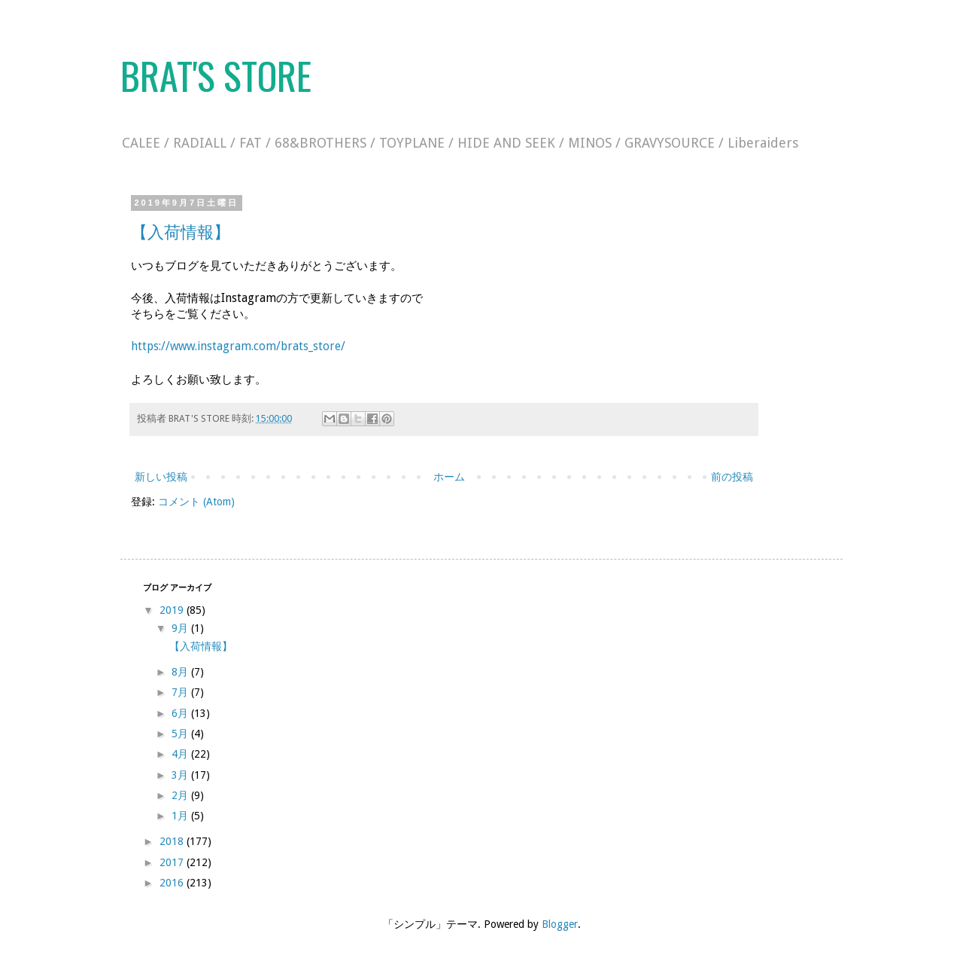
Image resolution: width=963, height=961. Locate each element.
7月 (181, 692)
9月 (181, 628)
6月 (181, 713)
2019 (173, 610)
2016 (173, 883)
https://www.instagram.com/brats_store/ (238, 346)
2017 (173, 862)
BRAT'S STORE (215, 74)
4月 (181, 754)
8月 (181, 672)
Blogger (560, 924)
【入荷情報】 (180, 232)
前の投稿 (732, 477)
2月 (181, 795)
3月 (181, 775)
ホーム (449, 477)
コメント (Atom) (196, 502)
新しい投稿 (161, 477)
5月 (181, 734)
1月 (181, 816)
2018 (173, 841)
